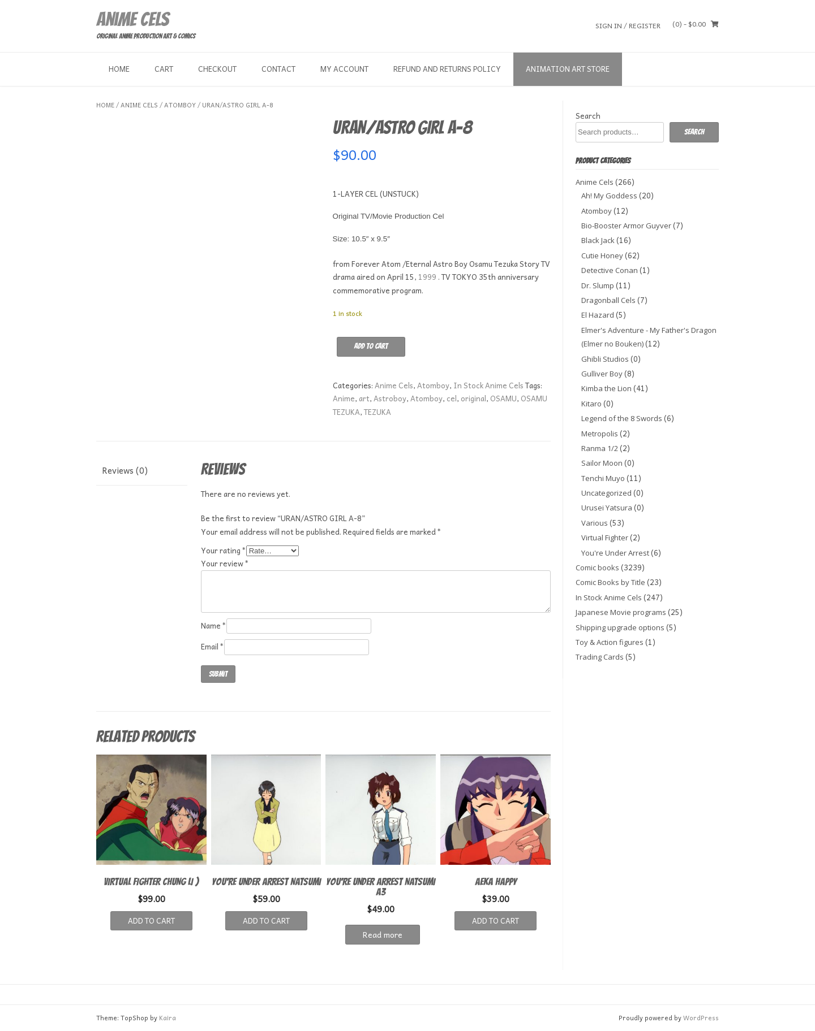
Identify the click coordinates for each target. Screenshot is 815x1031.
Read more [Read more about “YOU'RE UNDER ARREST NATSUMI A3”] (382, 934)
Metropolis (599, 433)
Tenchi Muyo (603, 478)
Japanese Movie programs (621, 612)
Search (588, 116)
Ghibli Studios (605, 359)
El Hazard (597, 315)
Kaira (167, 1018)
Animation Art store (568, 69)
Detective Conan (609, 270)
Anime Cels (132, 19)
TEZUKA (377, 412)
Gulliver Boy (602, 374)
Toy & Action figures (610, 642)
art (364, 398)
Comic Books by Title (610, 582)
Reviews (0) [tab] (125, 470)
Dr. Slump (597, 285)
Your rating (223, 550)
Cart (164, 69)
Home (119, 69)
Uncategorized (606, 493)
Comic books (597, 567)
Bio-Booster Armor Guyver (626, 225)
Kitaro (591, 403)
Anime (344, 398)
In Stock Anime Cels (488, 385)
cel (452, 398)
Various (594, 523)
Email (212, 646)
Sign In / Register (627, 25)
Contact (278, 69)
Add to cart (371, 346)
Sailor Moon (602, 463)
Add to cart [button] (151, 920)
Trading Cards (600, 657)
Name (213, 625)
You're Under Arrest (615, 553)
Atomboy (180, 105)
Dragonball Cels (608, 300)
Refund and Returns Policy (447, 69)
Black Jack (598, 240)
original (473, 398)
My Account (344, 69)
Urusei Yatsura (606, 507)
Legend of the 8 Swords (621, 418)
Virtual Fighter (604, 537)
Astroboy (390, 398)
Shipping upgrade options (620, 627)
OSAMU (503, 398)
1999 (427, 277)
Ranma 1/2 (599, 448)
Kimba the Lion (606, 388)
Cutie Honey (602, 255)
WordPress (701, 1018)
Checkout (217, 69)
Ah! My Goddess (609, 195)
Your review (225, 563)
